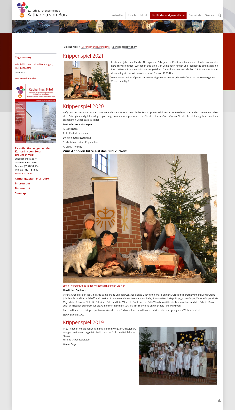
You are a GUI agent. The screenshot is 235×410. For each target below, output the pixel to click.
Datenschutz (23, 188)
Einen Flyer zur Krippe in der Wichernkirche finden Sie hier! (94, 285)
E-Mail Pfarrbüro (23, 173)
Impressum (22, 183)
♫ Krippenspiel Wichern (124, 46)
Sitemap (20, 193)
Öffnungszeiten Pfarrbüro (32, 178)
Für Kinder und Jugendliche (95, 46)
